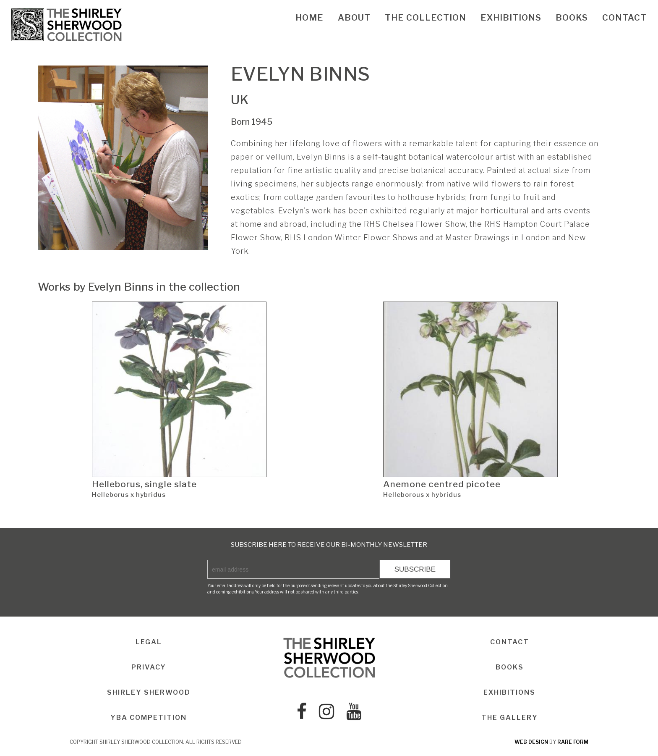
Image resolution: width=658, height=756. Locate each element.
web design (531, 742)
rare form (572, 742)
